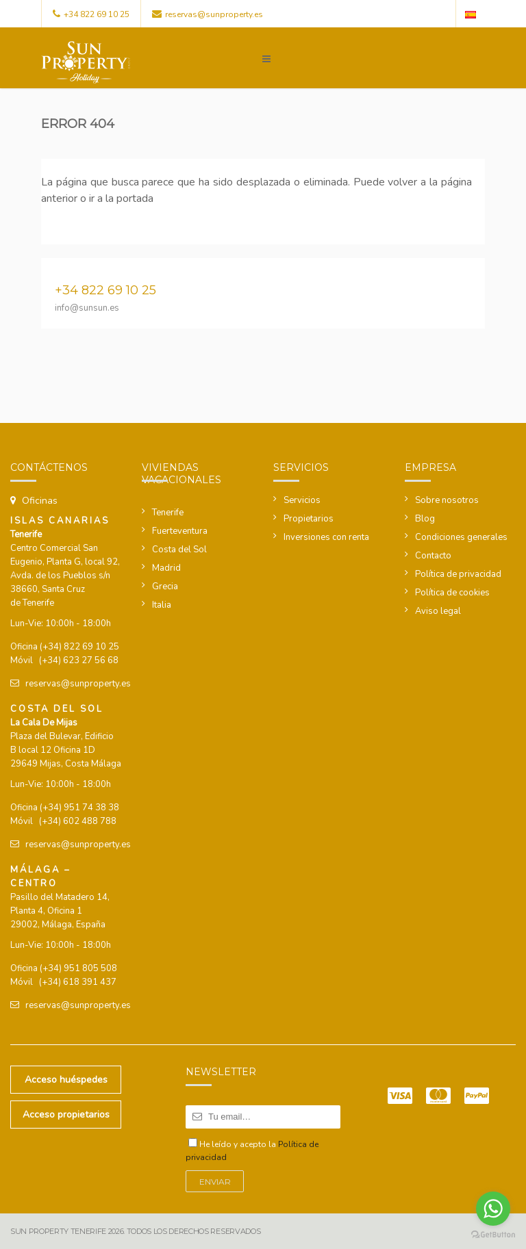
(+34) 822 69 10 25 (79, 647)
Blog (425, 519)
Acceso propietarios (66, 1114)
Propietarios (309, 519)
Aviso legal (438, 611)
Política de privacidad (458, 574)
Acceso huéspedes (66, 1079)
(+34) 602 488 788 (77, 821)
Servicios (302, 500)
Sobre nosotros (447, 500)
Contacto (433, 556)
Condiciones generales (461, 537)
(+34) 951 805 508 (78, 968)
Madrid (166, 568)
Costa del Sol (179, 549)
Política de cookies (452, 593)
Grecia (165, 586)
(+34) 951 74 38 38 (79, 807)
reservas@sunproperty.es (214, 14)
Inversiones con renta (326, 537)
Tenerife (168, 512)
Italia (161, 605)
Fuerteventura (180, 531)
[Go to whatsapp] (493, 1209)
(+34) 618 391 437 (77, 982)
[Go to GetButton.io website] (493, 1235)
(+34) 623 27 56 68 (78, 660)
